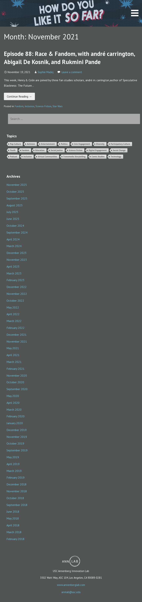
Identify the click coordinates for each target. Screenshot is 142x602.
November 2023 (16, 259)
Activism (31, 144)
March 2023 (14, 273)
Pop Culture (15, 144)
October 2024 (15, 225)
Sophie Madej (45, 72)
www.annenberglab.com (71, 585)
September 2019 (16, 450)
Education (40, 150)
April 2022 (12, 314)
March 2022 (14, 321)
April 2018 (12, 525)
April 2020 (12, 403)
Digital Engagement (98, 150)
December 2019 (16, 430)
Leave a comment (72, 72)
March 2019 (14, 471)
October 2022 (15, 300)
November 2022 (16, 294)
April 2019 (12, 464)
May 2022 (12, 307)
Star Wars (58, 106)
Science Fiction (43, 106)
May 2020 (12, 396)
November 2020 (16, 375)
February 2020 (15, 416)
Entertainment (48, 144)
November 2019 (16, 437)
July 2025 (12, 212)
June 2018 (12, 511)
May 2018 (12, 518)
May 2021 (12, 348)
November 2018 (16, 491)
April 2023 (12, 266)
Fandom (19, 106)
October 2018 (15, 498)
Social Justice (57, 150)
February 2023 (15, 280)
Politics (64, 144)
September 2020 (16, 389)
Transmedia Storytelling (74, 156)
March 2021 (14, 362)
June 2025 (12, 219)
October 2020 (15, 382)
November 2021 (16, 341)
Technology (116, 156)
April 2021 (12, 355)
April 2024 (12, 239)
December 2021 (16, 334)
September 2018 (16, 505)
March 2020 (14, 409)
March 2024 (14, 246)
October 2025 (15, 191)
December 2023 (16, 253)
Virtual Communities (47, 156)
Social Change (119, 150)
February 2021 (15, 368)
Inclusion (29, 106)
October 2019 (15, 443)
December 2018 (16, 484)
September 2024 (16, 232)
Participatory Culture (120, 144)
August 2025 (14, 205)
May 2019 (12, 457)
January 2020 (14, 423)
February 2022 (15, 328)
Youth (13, 150)
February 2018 (15, 539)
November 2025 (16, 185)
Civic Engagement (82, 144)
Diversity (100, 144)
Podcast (13, 156)
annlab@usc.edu (71, 592)
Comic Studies (98, 156)
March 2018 (14, 532)
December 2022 (16, 287)
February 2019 (15, 477)
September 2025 (16, 198)
